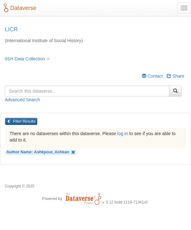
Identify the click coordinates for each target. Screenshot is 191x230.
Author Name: (41, 152)
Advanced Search (22, 99)
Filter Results (21, 121)
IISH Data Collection (25, 58)
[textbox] (87, 91)
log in (122, 133)
